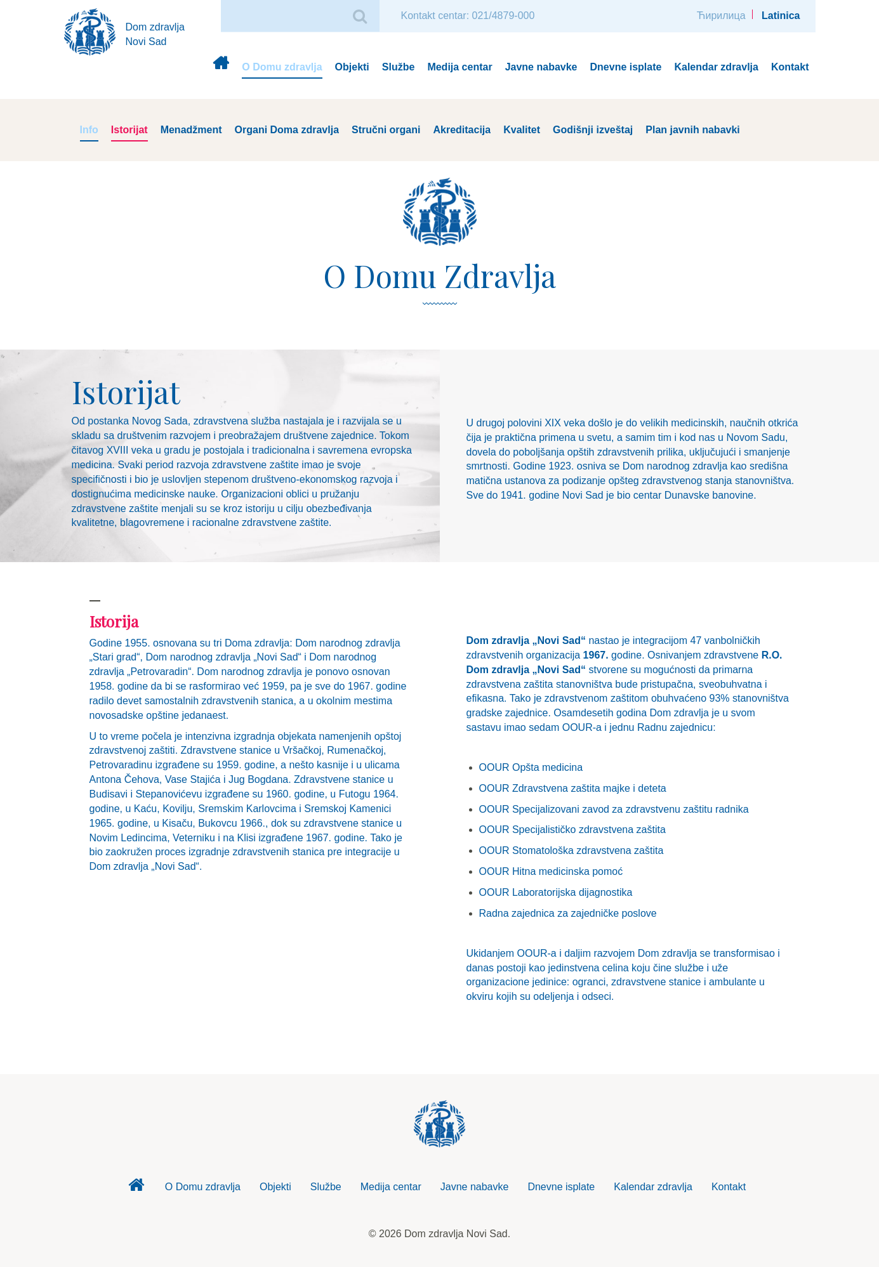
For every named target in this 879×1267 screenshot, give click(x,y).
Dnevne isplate (626, 67)
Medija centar (459, 67)
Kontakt (790, 67)
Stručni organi (386, 129)
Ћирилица (721, 15)
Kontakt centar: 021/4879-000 (468, 15)
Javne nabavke (541, 67)
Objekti (352, 67)
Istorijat (129, 129)
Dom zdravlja (220, 67)
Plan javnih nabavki (692, 129)
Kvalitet (521, 129)
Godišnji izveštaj (593, 129)
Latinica (781, 15)
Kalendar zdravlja (716, 67)
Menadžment (191, 129)
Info (89, 129)
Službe (398, 67)
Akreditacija (462, 129)
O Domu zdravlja (282, 67)
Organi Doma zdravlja (287, 129)
